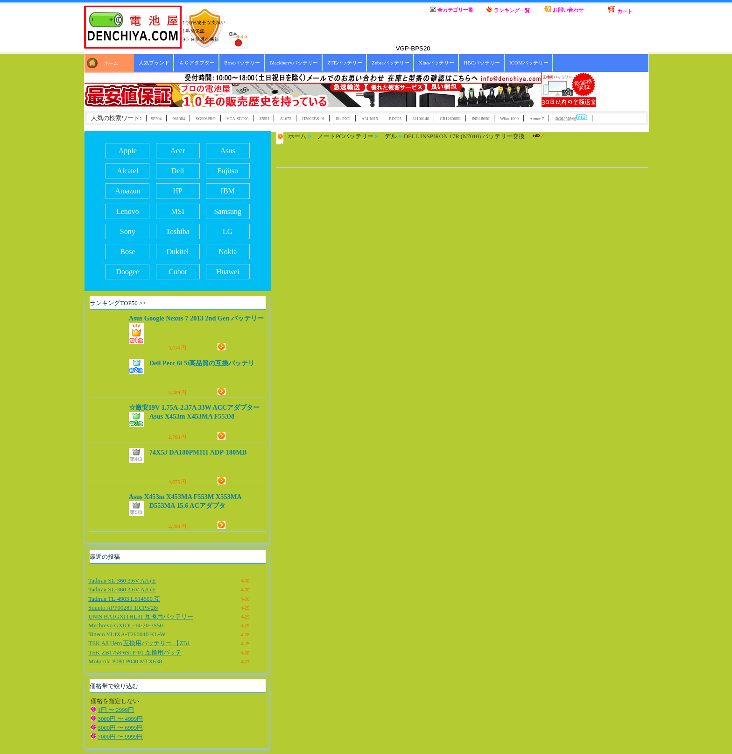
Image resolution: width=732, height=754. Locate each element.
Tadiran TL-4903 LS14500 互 (124, 599)
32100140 (420, 118)
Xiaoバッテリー (436, 62)
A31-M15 (369, 118)
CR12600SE (450, 118)
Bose (127, 252)
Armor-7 (536, 118)
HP (177, 191)
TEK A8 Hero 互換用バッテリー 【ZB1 (139, 643)
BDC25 (395, 118)
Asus (227, 151)
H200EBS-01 (313, 118)
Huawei (227, 272)
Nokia (227, 252)
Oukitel (178, 252)
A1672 (285, 118)
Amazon (127, 191)
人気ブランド (154, 62)
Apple (128, 151)
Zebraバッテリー (390, 62)
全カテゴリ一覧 (451, 9)
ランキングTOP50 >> (118, 302)
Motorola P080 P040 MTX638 (125, 661)
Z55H (264, 118)
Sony (127, 231)
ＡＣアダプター (197, 62)
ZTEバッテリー (344, 62)
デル (391, 136)
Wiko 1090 (509, 118)
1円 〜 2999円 (116, 710)
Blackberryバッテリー (293, 62)
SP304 (156, 118)
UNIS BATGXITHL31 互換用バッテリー (140, 616)
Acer (177, 151)
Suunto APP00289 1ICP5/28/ (123, 608)
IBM (228, 191)
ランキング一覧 (508, 9)
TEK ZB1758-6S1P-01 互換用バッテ (135, 652)
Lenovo (127, 211)
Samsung (227, 211)
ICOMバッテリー (529, 62)
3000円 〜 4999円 (120, 719)
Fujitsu (227, 171)
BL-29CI (343, 118)
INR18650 (480, 118)
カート (620, 10)
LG (227, 231)
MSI (177, 211)
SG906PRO (206, 118)
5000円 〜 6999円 (120, 728)
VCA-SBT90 (237, 118)
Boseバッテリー (242, 62)
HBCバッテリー (482, 62)
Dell (177, 171)
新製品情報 (571, 118)
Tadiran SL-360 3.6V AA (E (121, 580)
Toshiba (177, 231)
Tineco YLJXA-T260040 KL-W (126, 634)
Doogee (127, 272)
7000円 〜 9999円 (120, 736)
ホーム (396, 9)
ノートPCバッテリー (345, 136)
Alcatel (127, 171)
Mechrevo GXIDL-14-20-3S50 (125, 625)
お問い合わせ (564, 9)
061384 (178, 118)
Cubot (178, 272)
